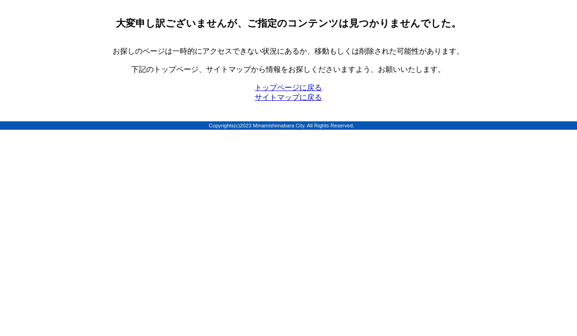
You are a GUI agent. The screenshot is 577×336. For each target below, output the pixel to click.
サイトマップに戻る (288, 97)
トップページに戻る (288, 87)
